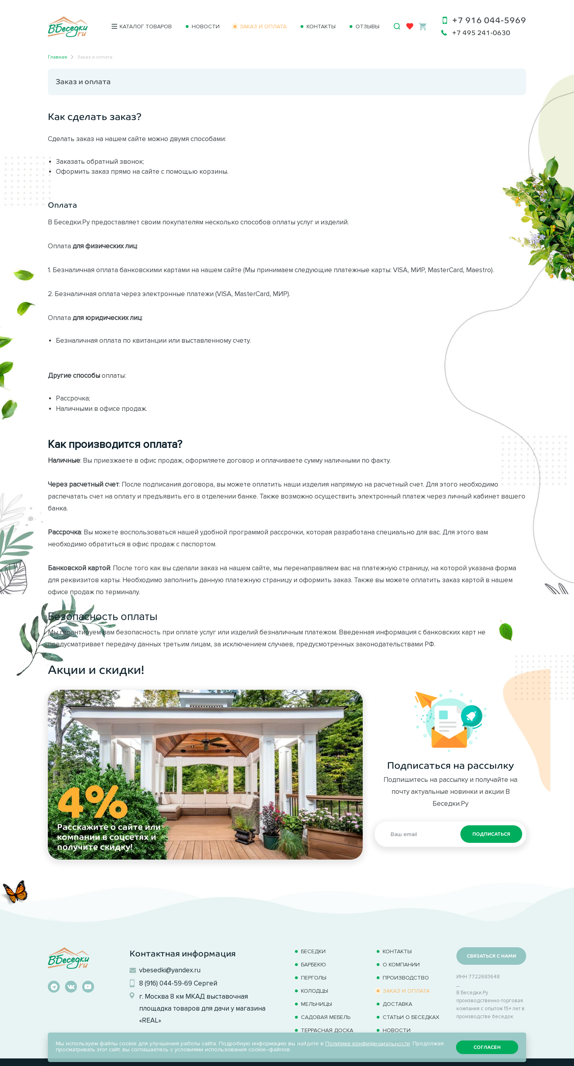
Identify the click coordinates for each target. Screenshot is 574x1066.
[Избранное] (409, 26)
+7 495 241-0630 (481, 33)
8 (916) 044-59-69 (165, 983)
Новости (206, 26)
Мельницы (316, 1004)
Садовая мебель (325, 1017)
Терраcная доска (327, 1030)
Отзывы (367, 26)
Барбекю (313, 965)
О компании (401, 965)
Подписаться (491, 834)
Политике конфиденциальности (367, 1043)
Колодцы (314, 991)
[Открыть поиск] (397, 26)
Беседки (313, 951)
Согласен (487, 1047)
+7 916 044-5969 (489, 20)
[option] (205, 775)
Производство (406, 978)
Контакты (321, 26)
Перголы (313, 978)
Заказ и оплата (263, 26)
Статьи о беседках (411, 1017)
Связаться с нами (491, 956)
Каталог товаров (146, 26)
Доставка (397, 1004)
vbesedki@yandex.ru (170, 970)
